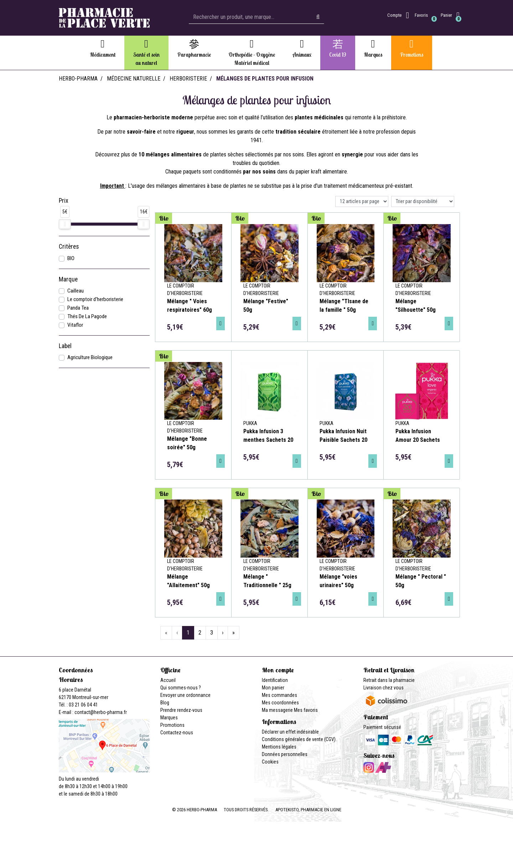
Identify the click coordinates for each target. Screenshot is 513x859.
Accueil (168, 680)
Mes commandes (279, 695)
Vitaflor (75, 325)
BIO (70, 258)
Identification (275, 680)
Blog (164, 702)
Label (65, 346)
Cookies (270, 762)
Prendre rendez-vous (181, 710)
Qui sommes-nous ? (180, 687)
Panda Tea (78, 308)
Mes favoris (306, 710)
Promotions (172, 725)
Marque (68, 279)
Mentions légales (279, 747)
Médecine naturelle (133, 78)
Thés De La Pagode (87, 316)
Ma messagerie (277, 710)
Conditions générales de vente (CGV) (299, 739)
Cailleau (75, 291)
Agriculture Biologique (90, 357)
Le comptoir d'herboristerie (95, 299)
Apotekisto (308, 809)
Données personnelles (284, 754)
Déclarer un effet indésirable (290, 732)
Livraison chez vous (383, 687)
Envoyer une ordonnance (185, 695)
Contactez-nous (176, 732)
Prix (63, 200)
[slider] (65, 224)
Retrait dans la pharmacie (389, 680)
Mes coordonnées (280, 702)
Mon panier (273, 687)
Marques (169, 717)
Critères (69, 246)
